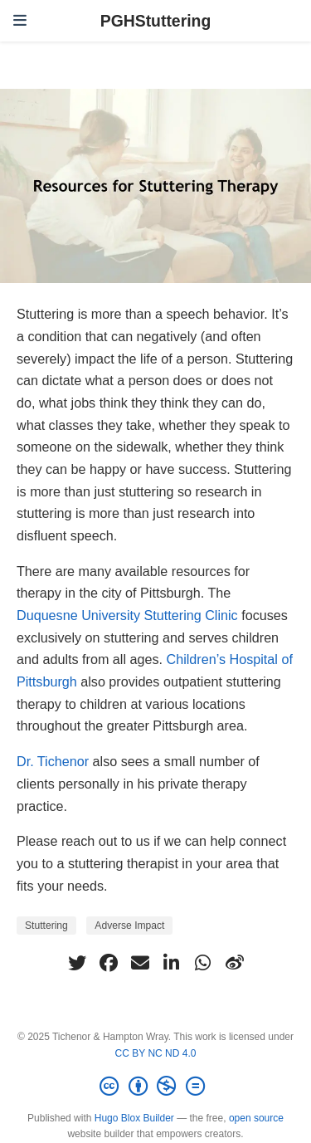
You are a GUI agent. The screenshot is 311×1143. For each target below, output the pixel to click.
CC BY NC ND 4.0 (156, 1053)
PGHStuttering (155, 21)
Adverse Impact (129, 925)
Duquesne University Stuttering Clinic (127, 615)
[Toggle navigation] (20, 21)
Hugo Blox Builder (134, 1118)
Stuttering (46, 925)
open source (256, 1118)
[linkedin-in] (171, 962)
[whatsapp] (203, 962)
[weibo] (234, 962)
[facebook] (108, 962)
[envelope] (140, 962)
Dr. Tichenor (53, 761)
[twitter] (77, 962)
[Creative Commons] (155, 1086)
